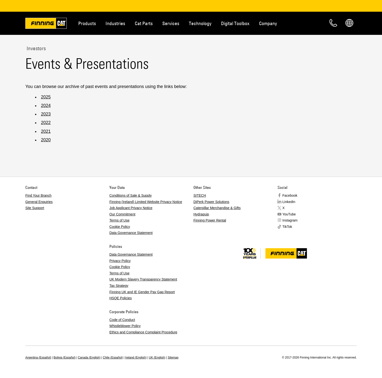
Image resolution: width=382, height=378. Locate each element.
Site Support (34, 208)
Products (87, 23)
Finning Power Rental (209, 220)
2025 (46, 97)
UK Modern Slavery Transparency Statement (143, 279)
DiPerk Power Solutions (211, 202)
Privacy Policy (120, 261)
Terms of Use (119, 220)
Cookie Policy (119, 227)
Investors (35, 48)
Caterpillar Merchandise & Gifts (217, 208)
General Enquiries (39, 202)
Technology (200, 23)
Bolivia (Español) (65, 357)
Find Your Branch (38, 195)
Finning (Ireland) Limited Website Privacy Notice (145, 202)
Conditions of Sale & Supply (130, 195)
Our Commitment (122, 214)
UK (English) (157, 357)
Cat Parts (144, 23)
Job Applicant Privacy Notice (131, 208)
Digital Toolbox (235, 23)
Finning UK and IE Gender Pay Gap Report (142, 292)
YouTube (289, 214)
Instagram (289, 220)
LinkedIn (288, 202)
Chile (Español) (113, 357)
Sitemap (173, 357)
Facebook (289, 195)
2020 (46, 139)
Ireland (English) (135, 357)
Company (268, 23)
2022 (46, 122)
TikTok (287, 227)
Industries (115, 23)
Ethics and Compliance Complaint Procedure (143, 332)
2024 (46, 105)
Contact (333, 23)
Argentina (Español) (38, 357)
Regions (349, 23)
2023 (46, 114)
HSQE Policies (120, 298)
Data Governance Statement (131, 233)
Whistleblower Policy (125, 326)
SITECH (199, 195)
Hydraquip (201, 214)
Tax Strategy (118, 286)
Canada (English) (89, 357)
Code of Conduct (122, 320)
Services (170, 23)
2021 (46, 131)
